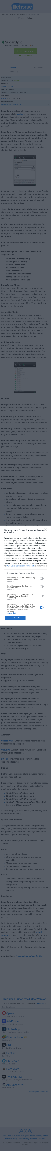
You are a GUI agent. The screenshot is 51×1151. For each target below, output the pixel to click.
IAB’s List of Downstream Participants (20, 566)
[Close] (46, 530)
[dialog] (25, 575)
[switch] (42, 578)
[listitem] (25, 573)
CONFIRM (15, 618)
